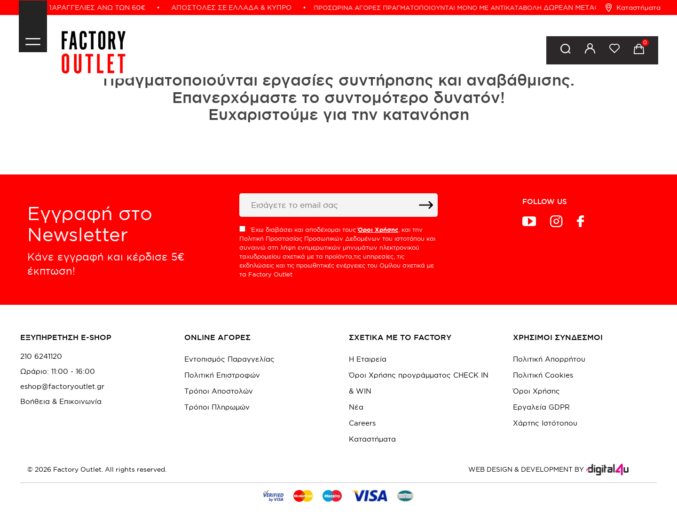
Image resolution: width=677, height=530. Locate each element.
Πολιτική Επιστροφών (222, 375)
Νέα (356, 407)
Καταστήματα (633, 7)
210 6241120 (41, 356)
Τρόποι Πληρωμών (217, 407)
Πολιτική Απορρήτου (549, 359)
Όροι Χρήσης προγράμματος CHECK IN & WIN (418, 383)
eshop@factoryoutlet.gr (62, 386)
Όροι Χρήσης (536, 391)
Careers (362, 423)
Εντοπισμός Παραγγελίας (229, 359)
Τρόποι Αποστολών (218, 391)
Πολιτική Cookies (543, 375)
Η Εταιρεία (367, 359)
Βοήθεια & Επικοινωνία (61, 401)
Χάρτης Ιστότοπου (545, 423)
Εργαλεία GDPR (541, 407)
